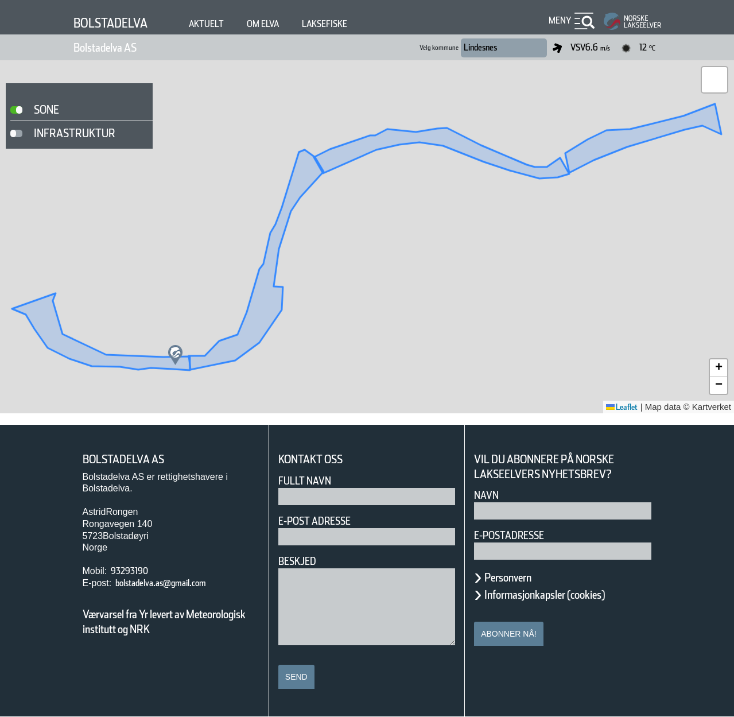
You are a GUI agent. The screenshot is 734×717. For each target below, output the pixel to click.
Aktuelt (222, 23)
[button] (175, 355)
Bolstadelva (117, 22)
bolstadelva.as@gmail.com (177, 583)
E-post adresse (322, 521)
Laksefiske (355, 23)
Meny (558, 20)
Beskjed (300, 561)
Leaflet (617, 407)
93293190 (134, 570)
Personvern (516, 577)
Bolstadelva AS (116, 48)
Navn (488, 495)
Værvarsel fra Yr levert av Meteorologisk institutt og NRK (170, 621)
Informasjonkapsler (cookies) (567, 595)
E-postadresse (516, 535)
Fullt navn (309, 481)
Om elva (285, 23)
